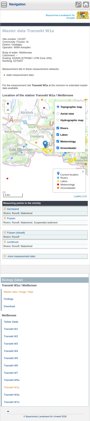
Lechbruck (11, 242)
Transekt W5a (11, 380)
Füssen (9, 218)
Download (9, 306)
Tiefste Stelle (11, 322)
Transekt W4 (11, 351)
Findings (8, 299)
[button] (45, 144)
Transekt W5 (11, 358)
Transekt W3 (11, 343)
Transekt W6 (11, 365)
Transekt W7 (11, 373)
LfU (85, 196)
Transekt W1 (11, 329)
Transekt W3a (11, 394)
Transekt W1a (11, 387)
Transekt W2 (11, 336)
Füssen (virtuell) (14, 232)
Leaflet (77, 196)
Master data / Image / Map (18, 292)
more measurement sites (22, 256)
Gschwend (11, 209)
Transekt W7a (11, 402)
